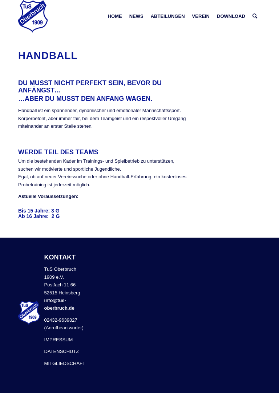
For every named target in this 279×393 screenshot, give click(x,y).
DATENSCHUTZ (61, 351)
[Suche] (255, 16)
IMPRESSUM (58, 339)
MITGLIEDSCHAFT (64, 363)
